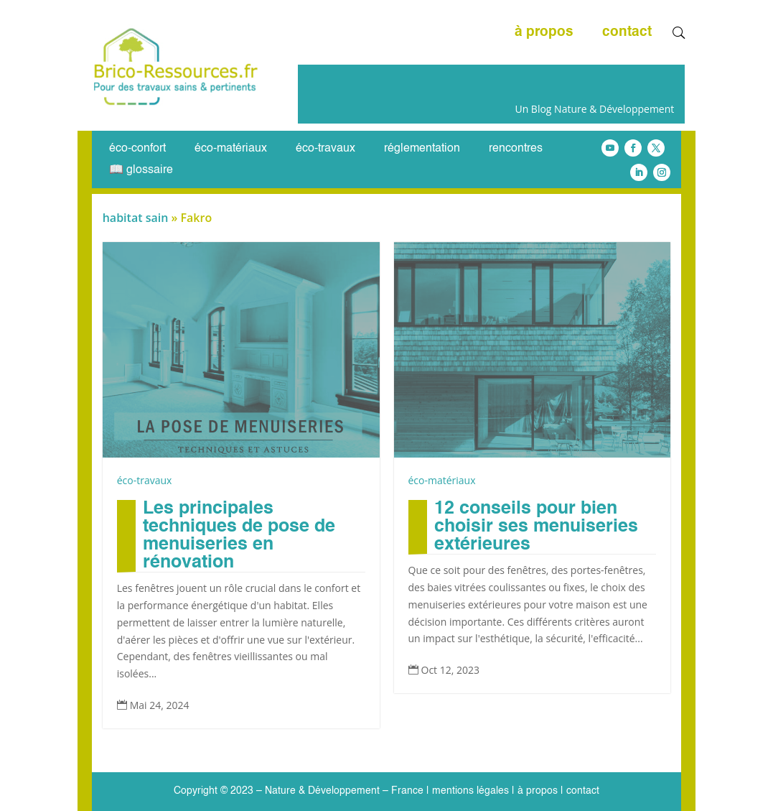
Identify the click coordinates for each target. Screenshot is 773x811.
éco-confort (137, 149)
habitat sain (136, 218)
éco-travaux (325, 149)
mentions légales (470, 791)
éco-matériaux (231, 149)
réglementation (422, 149)
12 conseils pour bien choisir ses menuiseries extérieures (536, 527)
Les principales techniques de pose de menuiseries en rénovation (239, 536)
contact (627, 33)
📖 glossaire (141, 170)
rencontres (516, 149)
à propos (544, 33)
